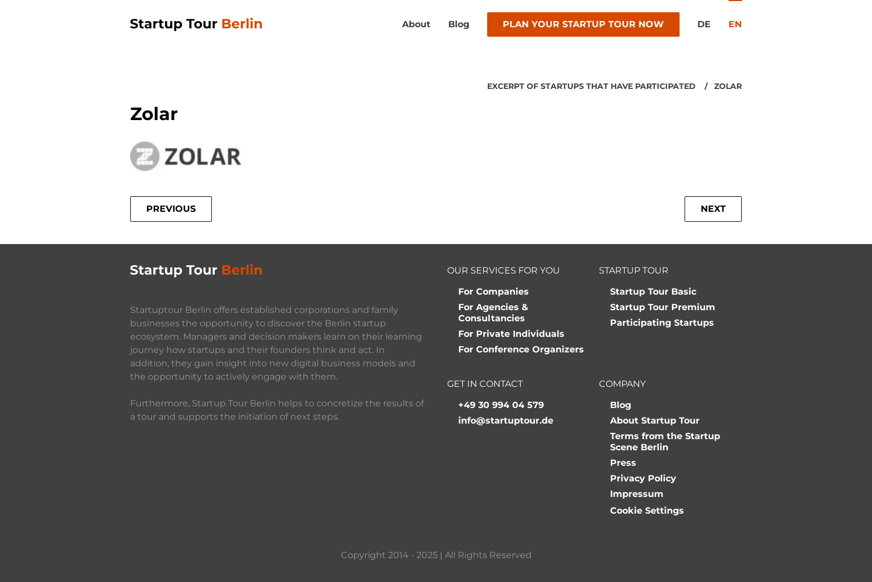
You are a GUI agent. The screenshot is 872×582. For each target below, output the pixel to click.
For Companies (493, 291)
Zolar (728, 86)
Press (623, 462)
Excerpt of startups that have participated (591, 86)
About (416, 24)
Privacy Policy (643, 478)
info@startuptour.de (505, 420)
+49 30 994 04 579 (501, 405)
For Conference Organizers (521, 349)
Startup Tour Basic (653, 291)
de (704, 24)
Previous (171, 208)
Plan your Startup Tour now (583, 24)
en (735, 24)
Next (713, 208)
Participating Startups (662, 322)
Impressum (636, 494)
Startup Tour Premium (662, 307)
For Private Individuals (511, 334)
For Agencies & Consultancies (493, 313)
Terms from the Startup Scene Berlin (665, 441)
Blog (458, 24)
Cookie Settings (647, 510)
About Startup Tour (655, 420)
